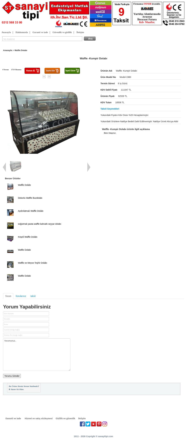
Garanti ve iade (40, 32)
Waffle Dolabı (20, 50)
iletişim (82, 418)
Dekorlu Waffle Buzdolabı (30, 198)
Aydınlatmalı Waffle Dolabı (30, 211)
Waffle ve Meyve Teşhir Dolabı (32, 263)
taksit (33, 296)
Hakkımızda (22, 32)
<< (44, 76)
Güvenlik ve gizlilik (62, 32)
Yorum (8, 296)
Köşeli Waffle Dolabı (27, 237)
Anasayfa (6, 32)
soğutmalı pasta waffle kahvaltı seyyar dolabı (39, 224)
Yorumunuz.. (36, 354)
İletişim (80, 32)
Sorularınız (21, 296)
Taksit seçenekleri (109, 109)
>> (49, 76)
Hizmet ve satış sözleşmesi (39, 418)
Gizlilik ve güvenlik (65, 418)
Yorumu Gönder (12, 376)
